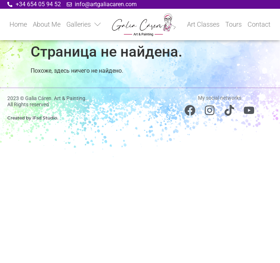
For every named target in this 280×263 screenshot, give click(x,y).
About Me (47, 24)
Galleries (83, 24)
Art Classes (203, 24)
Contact (259, 24)
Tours (233, 24)
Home (18, 24)
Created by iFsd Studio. (32, 118)
